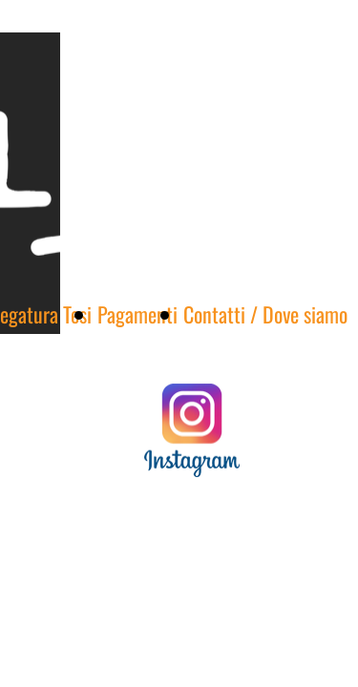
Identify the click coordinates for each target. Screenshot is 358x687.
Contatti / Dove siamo (265, 314)
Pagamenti (137, 314)
